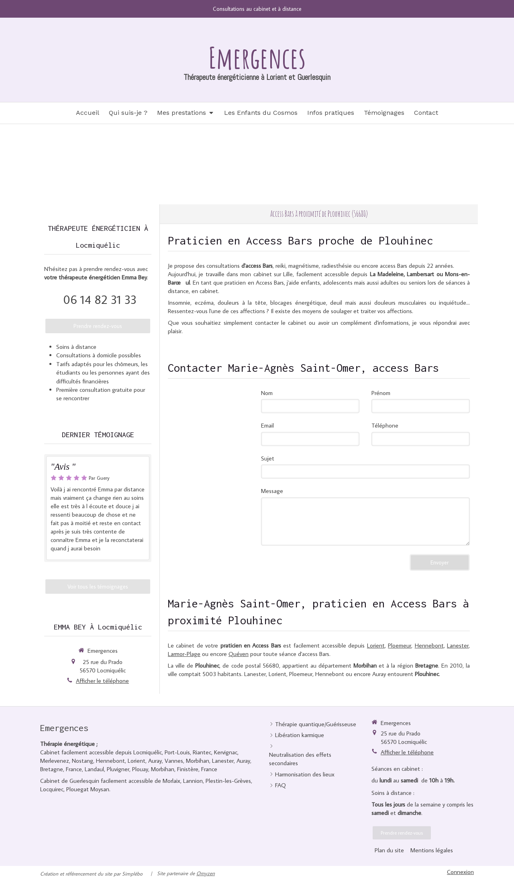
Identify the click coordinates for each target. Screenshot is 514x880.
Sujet (267, 458)
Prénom (380, 393)
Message (272, 491)
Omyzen (205, 873)
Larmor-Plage (184, 654)
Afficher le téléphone (102, 680)
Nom (267, 393)
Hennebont (429, 645)
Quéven (238, 654)
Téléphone (384, 425)
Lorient (376, 645)
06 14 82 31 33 (100, 299)
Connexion (460, 872)
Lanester (458, 645)
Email (267, 425)
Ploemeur (399, 645)
